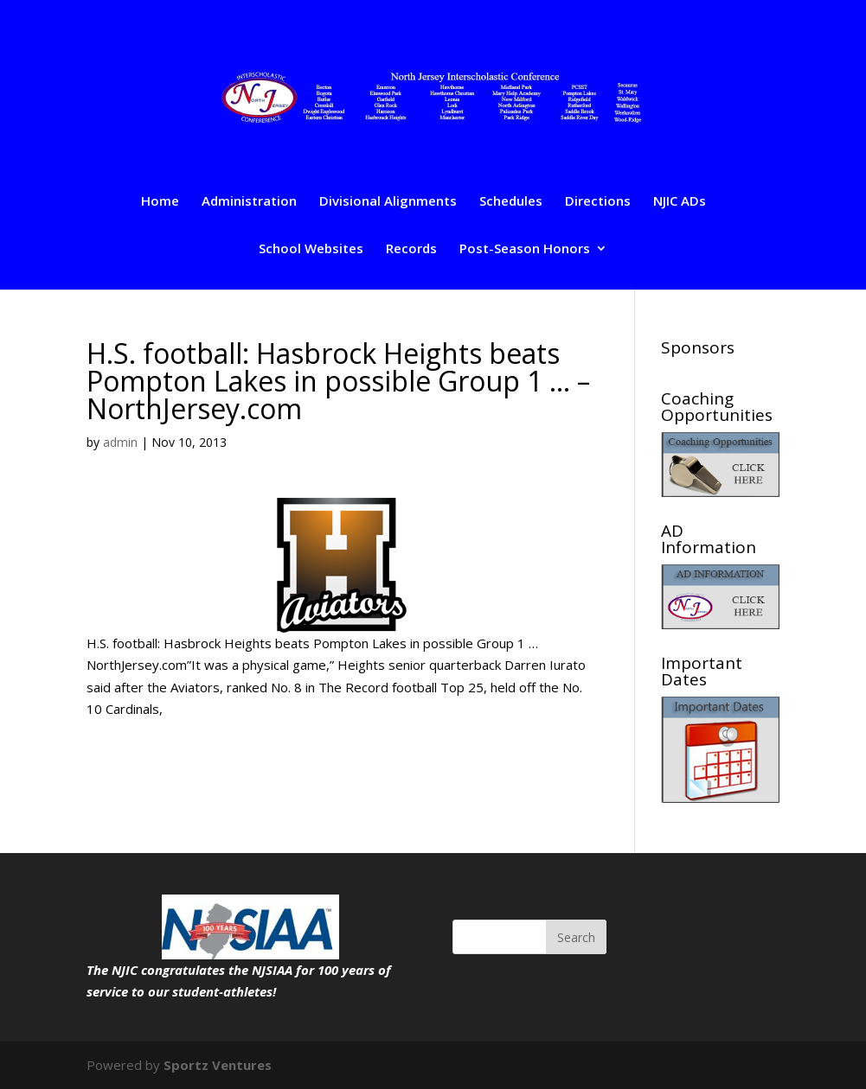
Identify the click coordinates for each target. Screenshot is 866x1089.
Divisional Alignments (388, 201)
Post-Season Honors (524, 249)
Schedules (510, 201)
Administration (249, 201)
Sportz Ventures (218, 1064)
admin (120, 442)
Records (411, 249)
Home (160, 201)
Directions (598, 201)
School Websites (311, 249)
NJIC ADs (679, 201)
